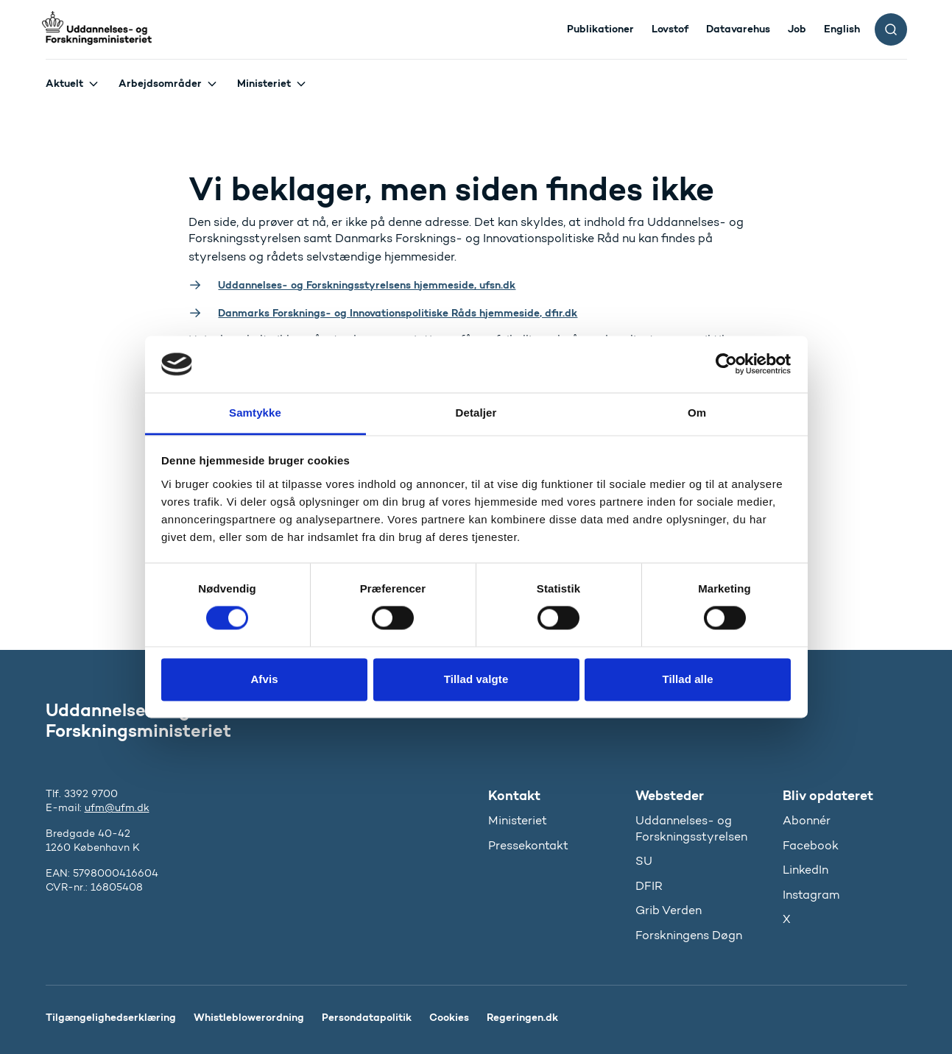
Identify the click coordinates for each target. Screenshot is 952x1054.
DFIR (649, 886)
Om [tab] (697, 412)
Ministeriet (264, 83)
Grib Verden (668, 910)
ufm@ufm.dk (117, 808)
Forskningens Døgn (688, 935)
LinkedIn (805, 870)
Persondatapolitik (367, 1017)
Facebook (811, 845)
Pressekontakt (528, 845)
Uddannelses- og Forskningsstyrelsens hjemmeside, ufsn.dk (366, 284)
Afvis (264, 679)
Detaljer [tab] (476, 412)
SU (643, 861)
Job (797, 28)
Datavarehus (738, 28)
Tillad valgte (476, 679)
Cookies (449, 1017)
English (842, 28)
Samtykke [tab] (255, 412)
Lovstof (670, 28)
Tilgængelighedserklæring (111, 1017)
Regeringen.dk (522, 1017)
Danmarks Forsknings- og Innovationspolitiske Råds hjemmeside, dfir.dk (397, 312)
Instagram (811, 895)
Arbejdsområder (160, 83)
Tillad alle (687, 679)
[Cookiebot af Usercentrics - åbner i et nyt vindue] (726, 364)
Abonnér (807, 820)
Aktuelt (64, 83)
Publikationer (600, 28)
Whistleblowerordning (249, 1017)
